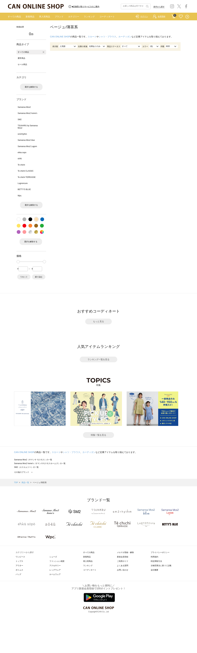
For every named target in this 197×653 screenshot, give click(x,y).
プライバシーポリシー (160, 552)
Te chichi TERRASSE (27, 177)
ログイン (144, 16)
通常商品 (21, 58)
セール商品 (22, 64)
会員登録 (161, 16)
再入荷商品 (44, 16)
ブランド (59, 16)
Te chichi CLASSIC (25, 171)
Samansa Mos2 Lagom (27, 146)
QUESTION (187, 16)
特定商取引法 (156, 561)
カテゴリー (73, 16)
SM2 (20, 119)
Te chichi (21, 165)
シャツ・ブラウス (107, 36)
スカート (92, 36)
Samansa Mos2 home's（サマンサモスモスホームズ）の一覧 (40, 463)
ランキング (89, 16)
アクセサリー (55, 565)
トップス (19, 561)
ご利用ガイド (122, 561)
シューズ (53, 557)
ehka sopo (22, 152)
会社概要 (154, 570)
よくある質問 (122, 565)
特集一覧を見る (98, 435)
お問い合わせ (122, 570)
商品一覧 (25, 482)
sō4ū (20, 159)
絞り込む (39, 277)
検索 (147, 6)
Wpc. (20, 196)
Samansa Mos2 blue (26, 140)
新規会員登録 (122, 557)
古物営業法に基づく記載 (161, 565)
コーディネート (107, 16)
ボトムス (19, 570)
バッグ (18, 574)
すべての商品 (14, 16)
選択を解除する (31, 87)
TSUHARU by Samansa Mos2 (28, 127)
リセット (24, 277)
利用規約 (154, 557)
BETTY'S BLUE (24, 189)
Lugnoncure (23, 183)
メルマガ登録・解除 (125, 552)
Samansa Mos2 (24, 107)
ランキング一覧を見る (98, 359)
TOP (16, 482)
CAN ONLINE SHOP (60, 36)
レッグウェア (55, 570)
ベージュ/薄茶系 (39, 482)
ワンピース (20, 557)
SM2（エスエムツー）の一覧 (26, 467)
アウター (19, 565)
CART (173, 16)
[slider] (18, 261)
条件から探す (159, 7)
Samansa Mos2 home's (27, 113)
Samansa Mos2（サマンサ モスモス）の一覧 (33, 460)
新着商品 (30, 16)
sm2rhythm (22, 134)
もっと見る (98, 321)
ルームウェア (55, 574)
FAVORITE (181, 17)
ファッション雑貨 (56, 561)
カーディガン (124, 36)
